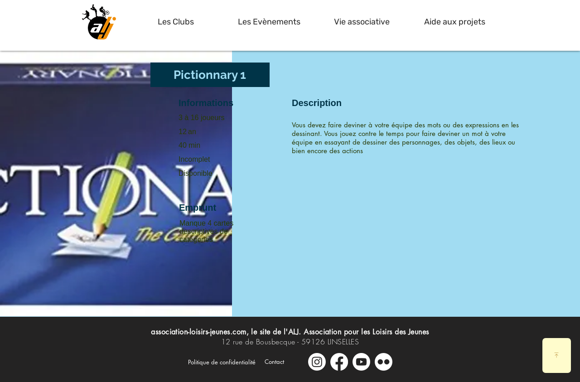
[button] (175, 21)
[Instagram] (317, 362)
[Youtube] (361, 362)
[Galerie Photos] (383, 362)
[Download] (556, 355)
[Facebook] (339, 362)
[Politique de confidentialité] (222, 362)
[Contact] (274, 362)
